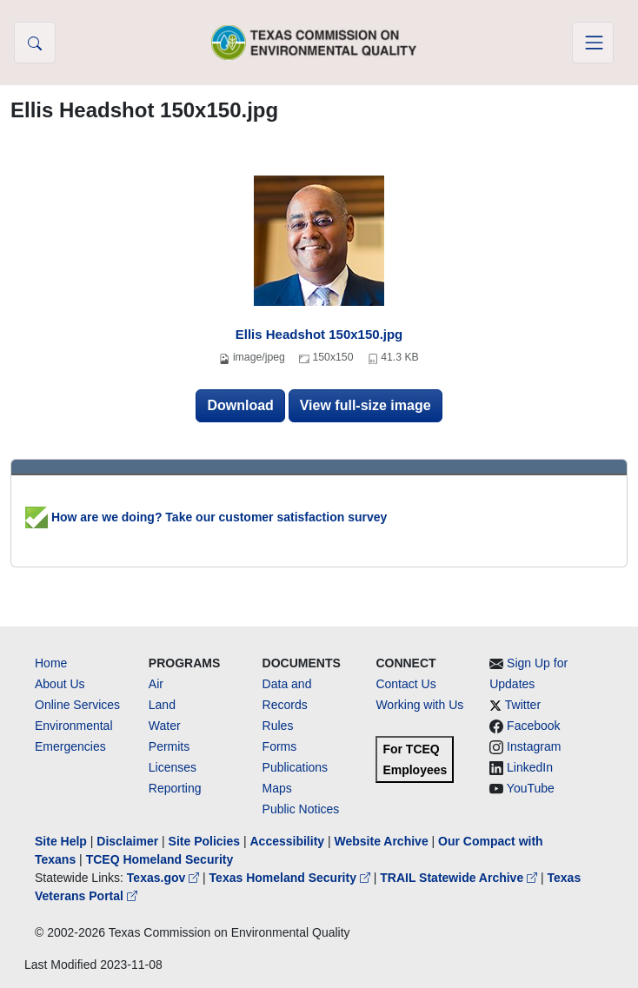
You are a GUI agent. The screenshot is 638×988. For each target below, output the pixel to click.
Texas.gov (165, 878)
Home (51, 663)
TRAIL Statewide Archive (460, 878)
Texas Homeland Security (291, 878)
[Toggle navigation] (593, 42)
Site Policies (204, 841)
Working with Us (419, 705)
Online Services (77, 705)
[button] (35, 42)
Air (156, 684)
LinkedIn (530, 767)
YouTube (531, 788)
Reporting (175, 788)
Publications (296, 767)
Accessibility (288, 841)
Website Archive (382, 841)
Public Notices (301, 809)
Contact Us (405, 684)
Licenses (172, 767)
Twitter (523, 705)
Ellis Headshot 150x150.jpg (319, 334)
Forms (280, 746)
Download (240, 405)
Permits (169, 746)
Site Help (61, 841)
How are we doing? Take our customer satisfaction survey (206, 517)
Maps (277, 788)
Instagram (534, 746)
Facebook (533, 726)
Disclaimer (127, 841)
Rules (278, 726)
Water (165, 726)
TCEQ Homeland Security (160, 859)
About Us (60, 684)
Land (162, 705)
